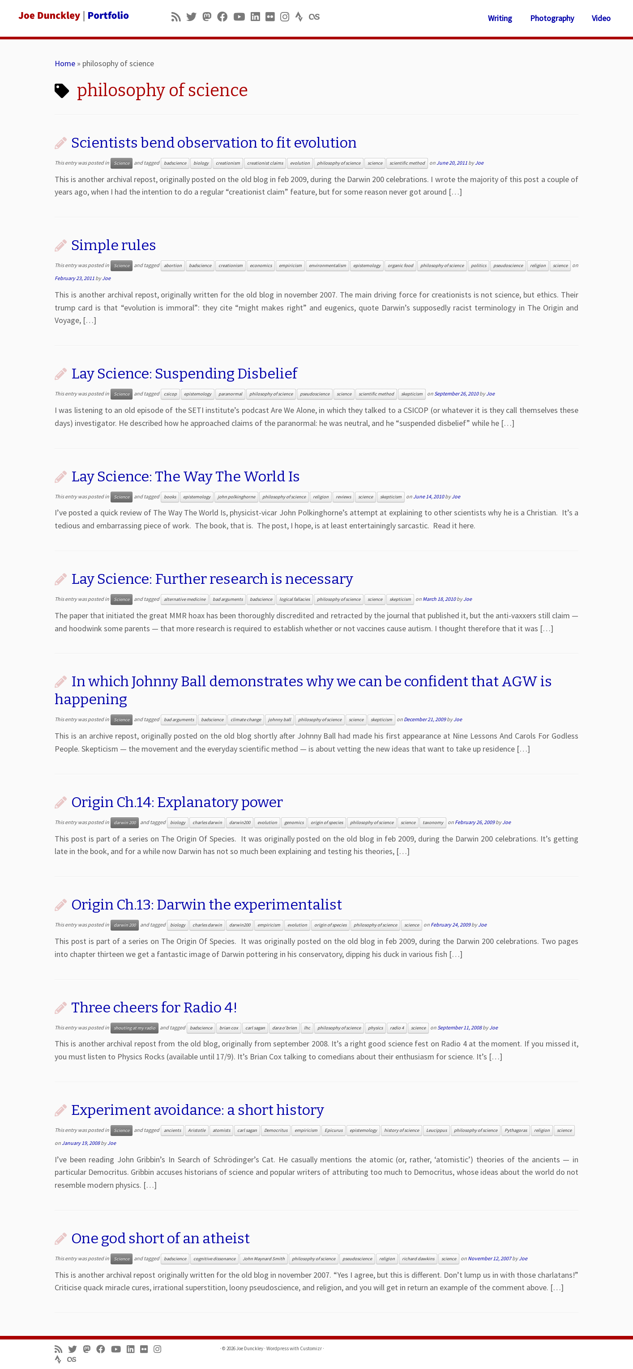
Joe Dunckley (249, 1348)
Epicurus (333, 1130)
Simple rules (113, 245)
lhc (307, 1028)
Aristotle (196, 1130)
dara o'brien (284, 1028)
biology (201, 163)
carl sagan (255, 1028)
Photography (552, 18)
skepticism (412, 394)
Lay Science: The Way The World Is (185, 476)
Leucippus (436, 1130)
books (170, 497)
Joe (479, 162)
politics (478, 265)
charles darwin (207, 822)
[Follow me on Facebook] (225, 16)
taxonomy (433, 822)
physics (375, 1028)
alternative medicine (184, 599)
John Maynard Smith (264, 1259)
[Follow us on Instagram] (287, 16)
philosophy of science (338, 163)
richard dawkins (418, 1259)
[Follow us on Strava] (302, 16)
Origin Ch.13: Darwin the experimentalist (206, 904)
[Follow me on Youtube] (242, 16)
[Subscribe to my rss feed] (178, 16)
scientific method (407, 163)
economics (261, 265)
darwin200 (239, 822)
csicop (170, 394)
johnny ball (279, 720)
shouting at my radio (134, 1028)
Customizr (311, 1348)
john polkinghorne (236, 497)
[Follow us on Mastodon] (209, 16)
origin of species (327, 822)
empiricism (290, 265)
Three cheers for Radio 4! (154, 1007)
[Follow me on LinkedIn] (258, 16)
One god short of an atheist (160, 1238)
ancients (172, 1130)
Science (121, 163)
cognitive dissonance (214, 1259)
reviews (343, 497)
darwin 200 (125, 822)
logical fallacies (294, 599)
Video (601, 18)
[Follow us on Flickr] (272, 16)
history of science (401, 1130)
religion (538, 265)
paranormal (230, 394)
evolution (300, 163)
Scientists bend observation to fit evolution (214, 142)
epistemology (367, 265)
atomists (221, 1130)
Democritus (275, 1130)
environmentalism (327, 265)
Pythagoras (516, 1130)
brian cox (228, 1028)
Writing (500, 18)
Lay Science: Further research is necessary (212, 578)
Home (65, 63)
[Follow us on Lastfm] (317, 16)
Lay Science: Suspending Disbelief (184, 373)
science (375, 163)
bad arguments (228, 599)
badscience (175, 163)
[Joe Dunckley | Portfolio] (73, 15)
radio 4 (397, 1028)
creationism (228, 163)
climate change (246, 720)
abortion (173, 265)
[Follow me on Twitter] (194, 16)
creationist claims (265, 163)
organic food (400, 265)
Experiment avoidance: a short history (197, 1109)
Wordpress (277, 1348)
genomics (294, 822)
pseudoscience (508, 265)
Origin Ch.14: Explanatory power (177, 802)
